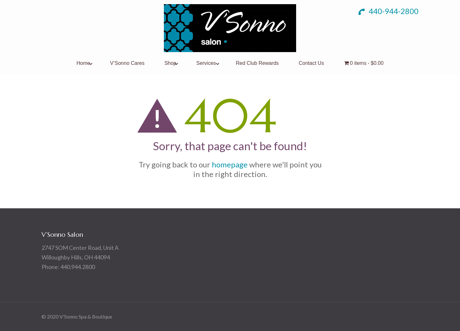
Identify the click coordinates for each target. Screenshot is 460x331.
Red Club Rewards (257, 63)
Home (83, 63)
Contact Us (311, 63)
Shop (170, 63)
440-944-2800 (388, 11)
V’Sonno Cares (127, 63)
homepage (230, 164)
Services (206, 63)
